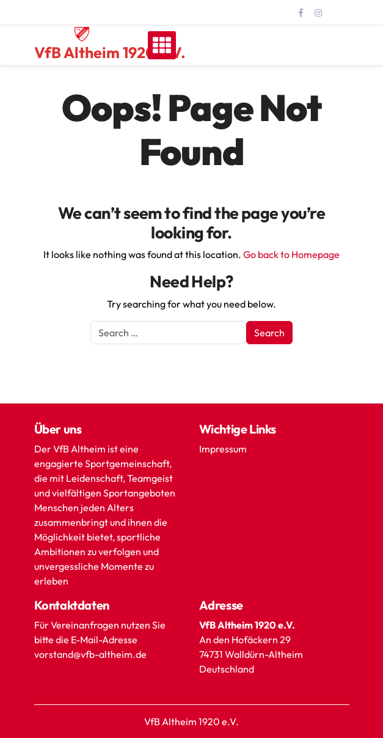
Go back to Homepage (291, 254)
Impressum (223, 449)
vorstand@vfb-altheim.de (91, 654)
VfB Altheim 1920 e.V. (110, 52)
